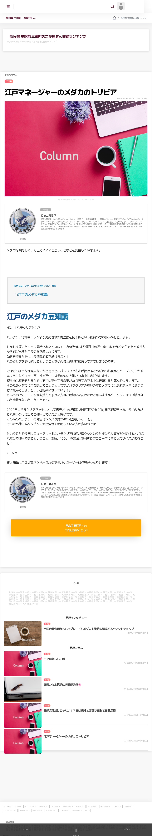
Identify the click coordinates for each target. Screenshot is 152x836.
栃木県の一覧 (126, 592)
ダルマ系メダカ (37, 820)
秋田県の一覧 (71, 592)
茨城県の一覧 (112, 592)
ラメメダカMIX (43, 816)
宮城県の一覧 (57, 592)
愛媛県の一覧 (29, 601)
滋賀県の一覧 (98, 597)
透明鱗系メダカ (24, 820)
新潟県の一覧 (87, 594)
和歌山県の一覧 (44, 599)
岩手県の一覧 (43, 592)
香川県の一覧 (16, 601)
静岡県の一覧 (57, 597)
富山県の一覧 (101, 594)
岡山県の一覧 (87, 599)
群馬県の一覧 (16, 594)
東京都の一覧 (57, 594)
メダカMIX (33, 816)
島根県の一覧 (73, 599)
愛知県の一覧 (71, 597)
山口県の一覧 (114, 599)
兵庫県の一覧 (16, 599)
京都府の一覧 (112, 597)
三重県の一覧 (85, 597)
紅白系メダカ (129, 816)
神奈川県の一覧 (72, 594)
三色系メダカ (118, 816)
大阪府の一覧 (126, 597)
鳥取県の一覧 (59, 599)
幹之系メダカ (56, 816)
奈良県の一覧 (29, 599)
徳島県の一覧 (128, 599)
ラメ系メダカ (80, 816)
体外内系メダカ (105, 816)
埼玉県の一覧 (29, 594)
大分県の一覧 (112, 601)
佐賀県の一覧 (71, 601)
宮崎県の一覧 (126, 601)
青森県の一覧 (29, 592)
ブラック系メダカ (51, 820)
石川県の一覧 (114, 594)
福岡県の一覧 (57, 601)
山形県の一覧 (85, 592)
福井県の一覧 (128, 594)
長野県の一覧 (29, 597)
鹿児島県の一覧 (17, 603)
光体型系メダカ (77, 820)
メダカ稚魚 (18, 816)
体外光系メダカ (92, 816)
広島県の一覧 (101, 599)
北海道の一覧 (16, 592)
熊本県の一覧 (98, 601)
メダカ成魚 (7, 816)
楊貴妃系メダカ (68, 816)
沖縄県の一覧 (32, 603)
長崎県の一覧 (85, 601)
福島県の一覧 (98, 592)
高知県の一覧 (43, 601)
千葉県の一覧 (43, 594)
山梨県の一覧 (16, 597)
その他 (87, 820)
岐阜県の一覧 (43, 597)
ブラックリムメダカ (10, 820)
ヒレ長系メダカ (64, 820)
